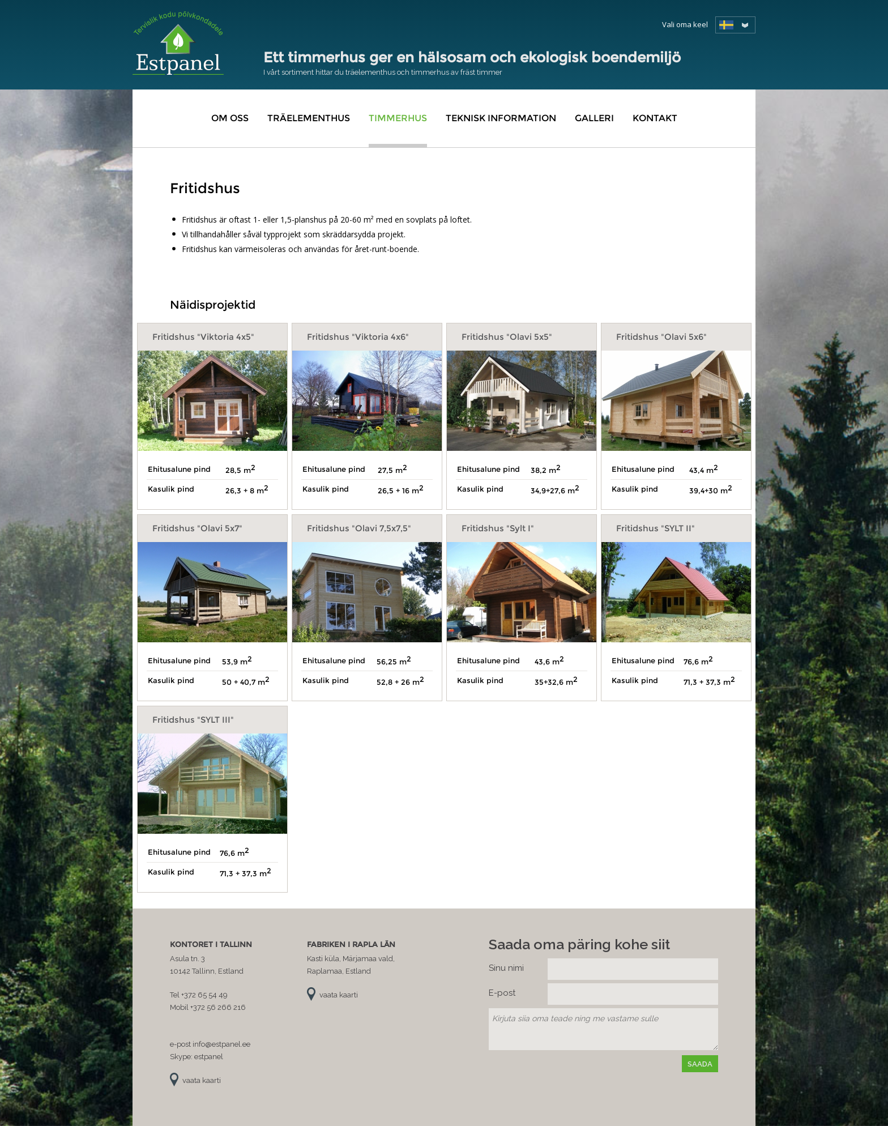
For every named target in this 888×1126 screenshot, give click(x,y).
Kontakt (655, 118)
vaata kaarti (201, 1080)
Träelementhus (308, 118)
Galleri (594, 118)
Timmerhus (398, 118)
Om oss (230, 118)
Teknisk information (501, 118)
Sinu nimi (506, 968)
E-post (502, 993)
